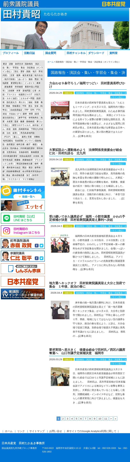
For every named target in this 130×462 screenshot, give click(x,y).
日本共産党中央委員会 (23, 281)
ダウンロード (96, 53)
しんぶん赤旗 (23, 268)
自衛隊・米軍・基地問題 (19, 91)
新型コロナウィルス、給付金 (25, 125)
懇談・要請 (27, 167)
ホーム (8, 431)
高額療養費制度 (13, 171)
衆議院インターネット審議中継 (23, 294)
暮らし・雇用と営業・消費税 (27, 137)
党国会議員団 (25, 156)
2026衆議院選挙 (27, 148)
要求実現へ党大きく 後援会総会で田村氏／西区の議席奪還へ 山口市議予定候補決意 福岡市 (87, 351)
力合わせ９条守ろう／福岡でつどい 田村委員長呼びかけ (87, 85)
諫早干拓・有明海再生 (28, 117)
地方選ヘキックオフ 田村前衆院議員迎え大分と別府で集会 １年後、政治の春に (87, 284)
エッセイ (23, 205)
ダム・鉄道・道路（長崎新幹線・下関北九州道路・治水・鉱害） (23, 129)
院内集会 (14, 148)
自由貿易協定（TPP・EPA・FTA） (26, 110)
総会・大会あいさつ (12, 114)
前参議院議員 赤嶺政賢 (23, 243)
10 (99, 418)
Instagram (23, 230)
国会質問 (50, 53)
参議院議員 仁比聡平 (23, 256)
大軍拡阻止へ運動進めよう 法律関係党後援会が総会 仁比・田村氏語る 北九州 (87, 151)
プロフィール (11, 53)
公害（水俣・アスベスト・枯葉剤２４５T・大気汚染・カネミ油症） (22, 95)
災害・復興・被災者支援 (21, 75)
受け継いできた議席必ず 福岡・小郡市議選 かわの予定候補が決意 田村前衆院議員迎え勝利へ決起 (87, 218)
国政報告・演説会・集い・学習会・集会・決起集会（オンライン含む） (23, 68)
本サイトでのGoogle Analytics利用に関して (91, 431)
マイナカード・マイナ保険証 (21, 179)
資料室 (113, 53)
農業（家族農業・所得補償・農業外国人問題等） (22, 87)
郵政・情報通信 (13, 106)
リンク (21, 431)
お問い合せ (55, 431)
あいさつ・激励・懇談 (28, 79)
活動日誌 (29, 53)
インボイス (29, 83)
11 (105, 418)
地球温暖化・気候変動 (13, 141)
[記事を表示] (84, 136)
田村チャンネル (76, 53)
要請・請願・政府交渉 (13, 64)
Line (23, 218)
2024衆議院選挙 (10, 156)
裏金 (8, 175)
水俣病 (36, 156)
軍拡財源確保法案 (24, 163)
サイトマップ (37, 431)
